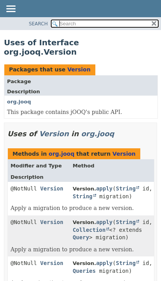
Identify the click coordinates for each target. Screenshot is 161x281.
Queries (84, 271)
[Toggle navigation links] (10, 9)
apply (104, 188)
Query (81, 237)
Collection (89, 230)
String (126, 188)
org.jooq (19, 102)
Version (78, 69)
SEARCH (38, 24)
